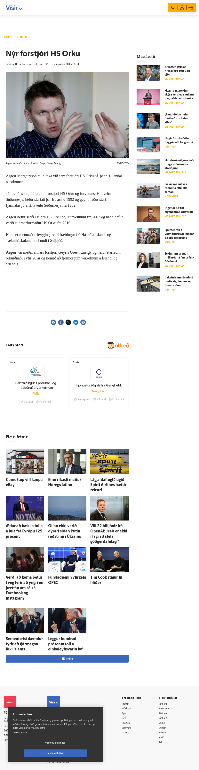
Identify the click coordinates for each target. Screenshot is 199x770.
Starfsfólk (56, 704)
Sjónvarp (129, 689)
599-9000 (15, 702)
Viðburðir (166, 679)
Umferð (55, 709)
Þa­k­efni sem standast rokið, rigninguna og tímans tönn (179, 281)
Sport (127, 674)
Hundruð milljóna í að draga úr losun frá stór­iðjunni (179, 164)
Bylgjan (164, 689)
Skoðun (129, 685)
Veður (163, 685)
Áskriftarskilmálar (61, 699)
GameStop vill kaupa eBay (23, 479)
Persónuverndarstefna (17, 688)
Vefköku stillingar (32, 753)
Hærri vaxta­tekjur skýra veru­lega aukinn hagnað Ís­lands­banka (179, 94)
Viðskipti (129, 669)
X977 (163, 699)
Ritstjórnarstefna (61, 694)
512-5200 (62, 679)
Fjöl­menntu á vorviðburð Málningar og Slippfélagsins (179, 234)
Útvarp (128, 694)
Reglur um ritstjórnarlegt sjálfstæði (19, 681)
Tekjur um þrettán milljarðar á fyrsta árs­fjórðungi (179, 257)
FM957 (164, 694)
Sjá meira (67, 619)
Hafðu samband (60, 689)
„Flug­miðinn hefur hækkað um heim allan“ (177, 118)
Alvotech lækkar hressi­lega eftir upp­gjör (178, 71)
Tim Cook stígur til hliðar (106, 560)
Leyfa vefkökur (78, 753)
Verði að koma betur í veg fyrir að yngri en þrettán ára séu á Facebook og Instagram (25, 564)
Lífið (127, 679)
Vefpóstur (56, 714)
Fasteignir (166, 669)
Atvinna (164, 674)
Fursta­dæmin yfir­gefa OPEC (66, 560)
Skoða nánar (20, 742)
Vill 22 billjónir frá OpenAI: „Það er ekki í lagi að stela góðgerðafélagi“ (108, 521)
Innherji (165, 664)
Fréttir (128, 664)
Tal (162, 704)
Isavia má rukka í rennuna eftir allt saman (176, 188)
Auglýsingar (58, 684)
